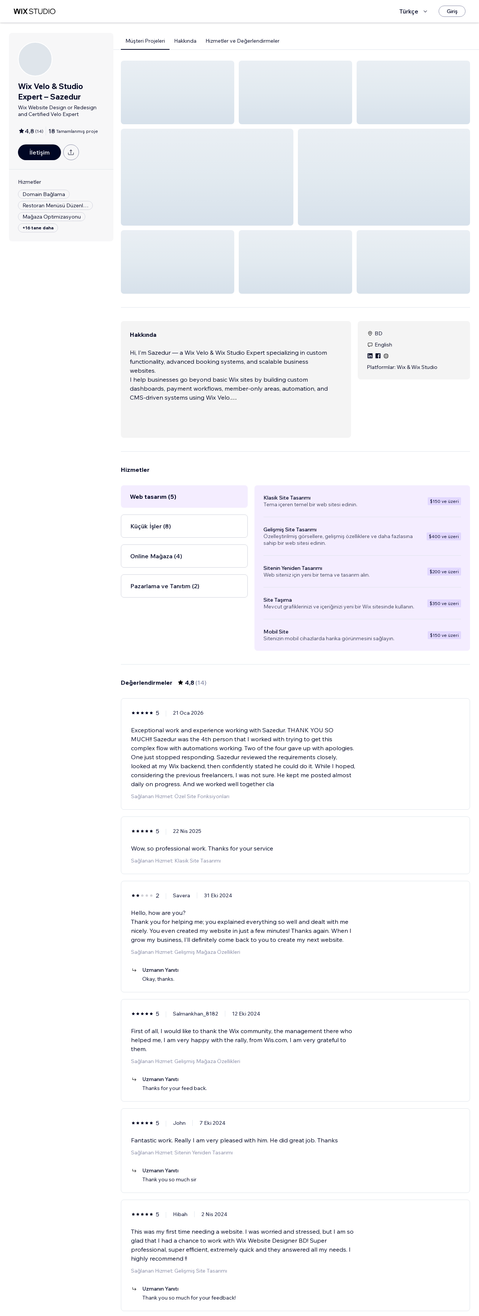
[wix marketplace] (34, 11)
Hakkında (185, 40)
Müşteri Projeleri (145, 40)
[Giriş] (452, 11)
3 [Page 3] (309, 1288)
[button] (177, 92)
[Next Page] (322, 1288)
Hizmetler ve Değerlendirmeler (242, 40)
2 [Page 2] (295, 1288)
